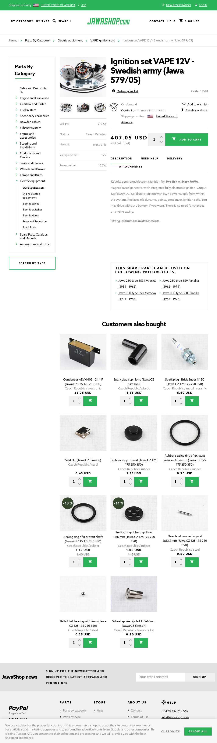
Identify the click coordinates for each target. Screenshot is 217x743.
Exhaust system (30, 128)
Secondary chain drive (34, 116)
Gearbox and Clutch (33, 104)
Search (61, 21)
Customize (170, 731)
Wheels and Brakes (32, 169)
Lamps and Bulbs (31, 175)
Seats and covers (31, 163)
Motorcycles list (125, 91)
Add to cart (190, 139)
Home (13, 40)
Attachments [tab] (131, 166)
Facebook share (196, 110)
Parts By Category (37, 40)
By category (22, 21)
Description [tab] (121, 158)
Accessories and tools (35, 244)
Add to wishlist (197, 104)
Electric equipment (70, 40)
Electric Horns (30, 215)
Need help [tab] (150, 158)
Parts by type (72, 717)
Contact (157, 21)
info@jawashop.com (175, 717)
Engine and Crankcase (34, 98)
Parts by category (75, 710)
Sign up (199, 677)
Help (171, 21)
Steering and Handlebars (28, 145)
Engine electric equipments (31, 195)
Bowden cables (30, 122)
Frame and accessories (28, 135)
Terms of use (140, 717)
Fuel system (28, 110)
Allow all (198, 731)
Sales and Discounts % (33, 90)
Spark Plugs (29, 227)
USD (83, 5)
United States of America (58, 5)
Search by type (32, 263)
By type (43, 21)
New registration (176, 5)
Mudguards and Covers (30, 155)
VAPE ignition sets (102, 40)
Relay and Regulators (34, 221)
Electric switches (32, 209)
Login (201, 5)
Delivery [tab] (174, 158)
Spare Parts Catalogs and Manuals (34, 236)
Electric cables (30, 203)
